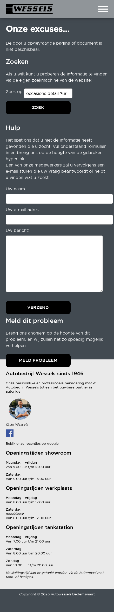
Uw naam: (16, 188)
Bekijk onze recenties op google (32, 443)
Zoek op (15, 91)
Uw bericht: (17, 230)
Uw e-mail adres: (23, 209)
